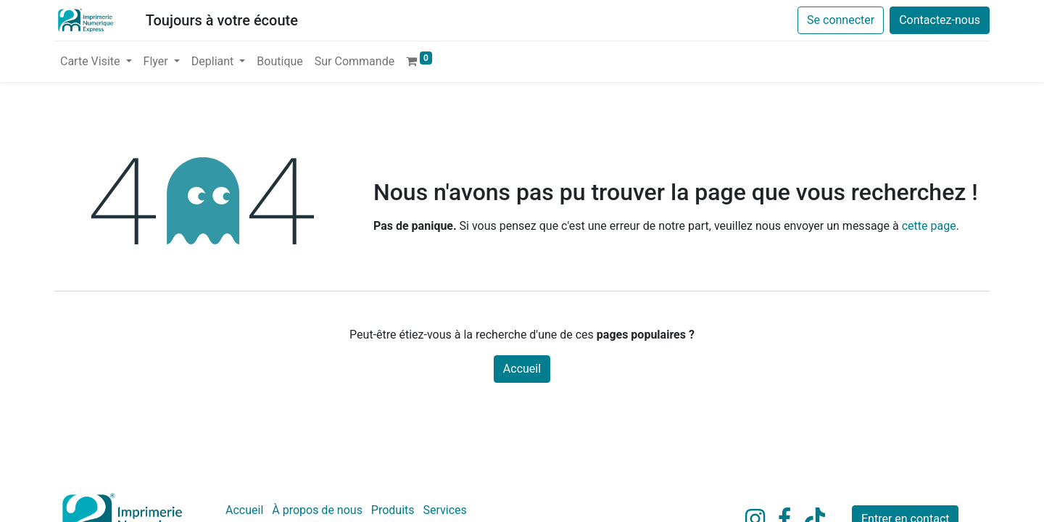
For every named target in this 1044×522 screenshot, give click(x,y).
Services (445, 510)
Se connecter (840, 20)
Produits (393, 510)
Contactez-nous (939, 20)
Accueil (522, 369)
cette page (929, 226)
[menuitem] (279, 61)
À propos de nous (317, 510)
